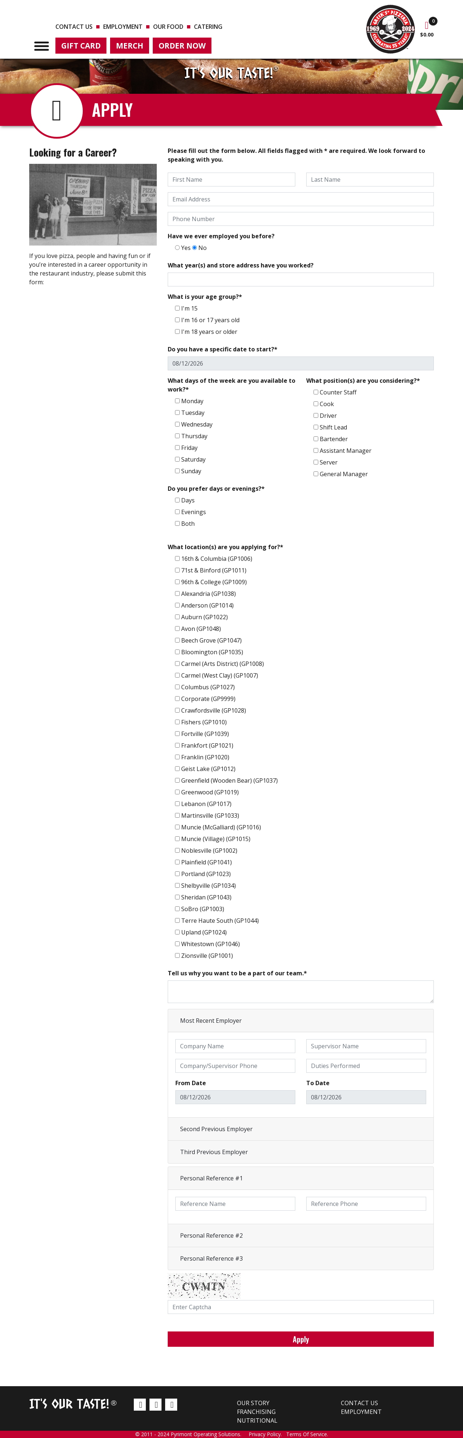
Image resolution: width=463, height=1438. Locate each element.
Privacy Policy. (267, 1434)
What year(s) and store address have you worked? (241, 265)
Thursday (194, 436)
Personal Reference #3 (211, 1258)
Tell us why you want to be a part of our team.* (237, 973)
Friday (189, 448)
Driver (328, 416)
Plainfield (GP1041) (206, 862)
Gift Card (81, 46)
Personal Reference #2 (211, 1235)
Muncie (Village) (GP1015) (215, 839)
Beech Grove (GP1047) (211, 640)
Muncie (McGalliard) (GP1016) (221, 827)
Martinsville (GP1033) (210, 815)
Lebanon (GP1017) (206, 804)
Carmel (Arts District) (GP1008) (222, 664)
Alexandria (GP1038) (208, 594)
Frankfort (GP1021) (207, 745)
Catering (208, 27)
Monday (192, 401)
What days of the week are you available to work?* (231, 385)
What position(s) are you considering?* (363, 381)
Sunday (191, 471)
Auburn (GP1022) (204, 617)
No (202, 248)
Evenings (193, 512)
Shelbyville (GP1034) (208, 886)
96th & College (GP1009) (214, 582)
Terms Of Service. (307, 1434)
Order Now (182, 46)
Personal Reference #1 (211, 1178)
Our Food (168, 27)
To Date (318, 1083)
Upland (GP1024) (204, 932)
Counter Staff (338, 392)
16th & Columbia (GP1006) (216, 559)
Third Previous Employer (214, 1152)
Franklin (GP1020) (205, 757)
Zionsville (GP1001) (207, 956)
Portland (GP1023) (206, 874)
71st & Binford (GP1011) (213, 570)
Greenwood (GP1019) (210, 792)
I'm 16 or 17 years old (210, 320)
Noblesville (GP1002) (209, 851)
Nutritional (257, 1420)
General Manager (344, 474)
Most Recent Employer (211, 1021)
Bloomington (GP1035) (212, 652)
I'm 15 (189, 308)
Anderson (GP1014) (207, 605)
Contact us (74, 27)
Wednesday (197, 424)
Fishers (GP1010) (204, 722)
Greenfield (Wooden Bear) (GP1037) (229, 780)
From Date (190, 1083)
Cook (327, 404)
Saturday (193, 459)
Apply (301, 1339)
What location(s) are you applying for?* (225, 547)
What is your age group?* (205, 297)
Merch (129, 46)
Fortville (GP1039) (205, 734)
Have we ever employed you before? (221, 236)
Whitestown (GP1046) (210, 944)
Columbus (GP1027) (208, 687)
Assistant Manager (345, 451)
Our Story (253, 1403)
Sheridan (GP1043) (206, 897)
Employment (123, 27)
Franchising (256, 1412)
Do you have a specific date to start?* (222, 349)
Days (188, 500)
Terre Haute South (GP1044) (220, 921)
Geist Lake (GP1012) (208, 769)
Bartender (334, 439)
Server (329, 462)
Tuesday (193, 413)
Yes (186, 248)
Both (188, 524)
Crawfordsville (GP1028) (213, 710)
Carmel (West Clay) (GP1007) (219, 675)
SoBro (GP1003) (202, 909)
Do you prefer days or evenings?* (216, 489)
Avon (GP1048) (201, 629)
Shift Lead (333, 427)
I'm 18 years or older (209, 332)
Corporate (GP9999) (208, 699)
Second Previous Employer (216, 1129)
